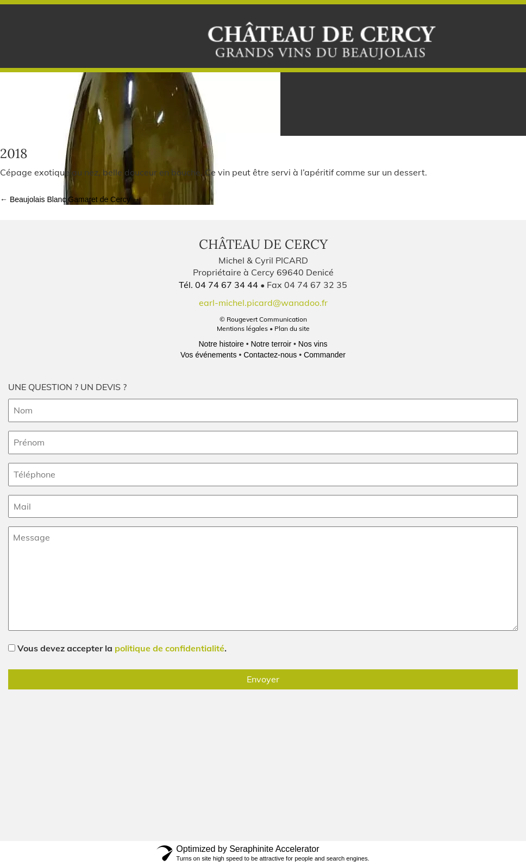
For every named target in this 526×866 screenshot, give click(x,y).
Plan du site (292, 328)
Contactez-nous (270, 354)
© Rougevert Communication (263, 319)
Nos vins (313, 344)
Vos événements (208, 354)
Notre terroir (271, 344)
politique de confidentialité (169, 648)
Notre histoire (220, 344)
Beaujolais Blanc (33, 199)
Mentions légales (242, 328)
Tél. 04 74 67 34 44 (219, 284)
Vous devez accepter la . (122, 648)
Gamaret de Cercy (104, 199)
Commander (325, 354)
